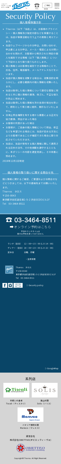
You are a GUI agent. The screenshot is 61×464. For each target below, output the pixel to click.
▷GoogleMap (52, 368)
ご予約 (47, 5)
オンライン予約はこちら (32, 227)
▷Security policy (35, 285)
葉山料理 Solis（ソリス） (45, 394)
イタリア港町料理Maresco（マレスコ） (30, 418)
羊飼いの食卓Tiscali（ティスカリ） (16, 394)
